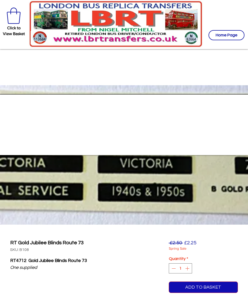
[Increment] (187, 268)
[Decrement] (173, 268)
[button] (13, 16)
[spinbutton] (180, 268)
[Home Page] (226, 35)
